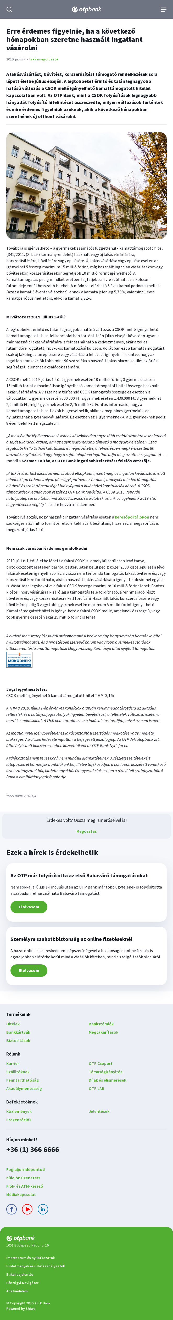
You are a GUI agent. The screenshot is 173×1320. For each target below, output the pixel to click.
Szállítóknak (18, 1072)
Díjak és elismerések (107, 1080)
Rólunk (13, 1054)
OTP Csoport (101, 1063)
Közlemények (19, 1111)
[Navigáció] (163, 10)
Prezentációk (18, 1120)
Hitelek (13, 1024)
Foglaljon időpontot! (25, 1170)
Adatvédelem (17, 1291)
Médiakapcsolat (21, 1195)
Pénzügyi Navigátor (22, 1283)
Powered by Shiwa (21, 1308)
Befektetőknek (22, 1102)
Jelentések (99, 1111)
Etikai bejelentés (20, 1274)
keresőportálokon (132, 517)
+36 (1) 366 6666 (32, 1149)
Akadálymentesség (24, 1088)
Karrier (12, 1063)
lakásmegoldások (43, 59)
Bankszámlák (101, 1024)
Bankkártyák (18, 1032)
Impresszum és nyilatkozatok (30, 1258)
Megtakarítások (103, 1032)
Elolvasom (29, 907)
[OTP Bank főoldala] (86, 10)
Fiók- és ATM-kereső (24, 1186)
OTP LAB (96, 1088)
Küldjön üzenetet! (23, 1178)
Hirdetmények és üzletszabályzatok (35, 1266)
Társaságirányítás (105, 1072)
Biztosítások (18, 1041)
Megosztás (86, 831)
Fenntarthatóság (22, 1080)
